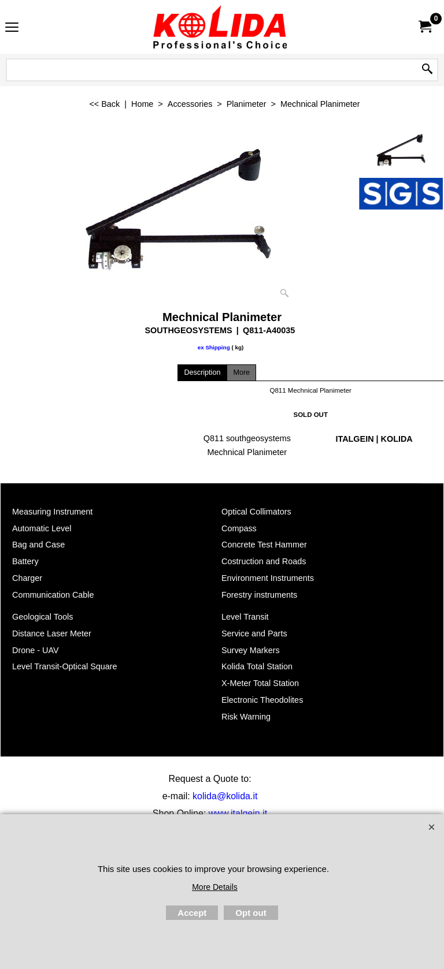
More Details (215, 887)
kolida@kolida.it (225, 796)
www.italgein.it (238, 813)
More (241, 372)
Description (202, 372)
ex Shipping (214, 347)
